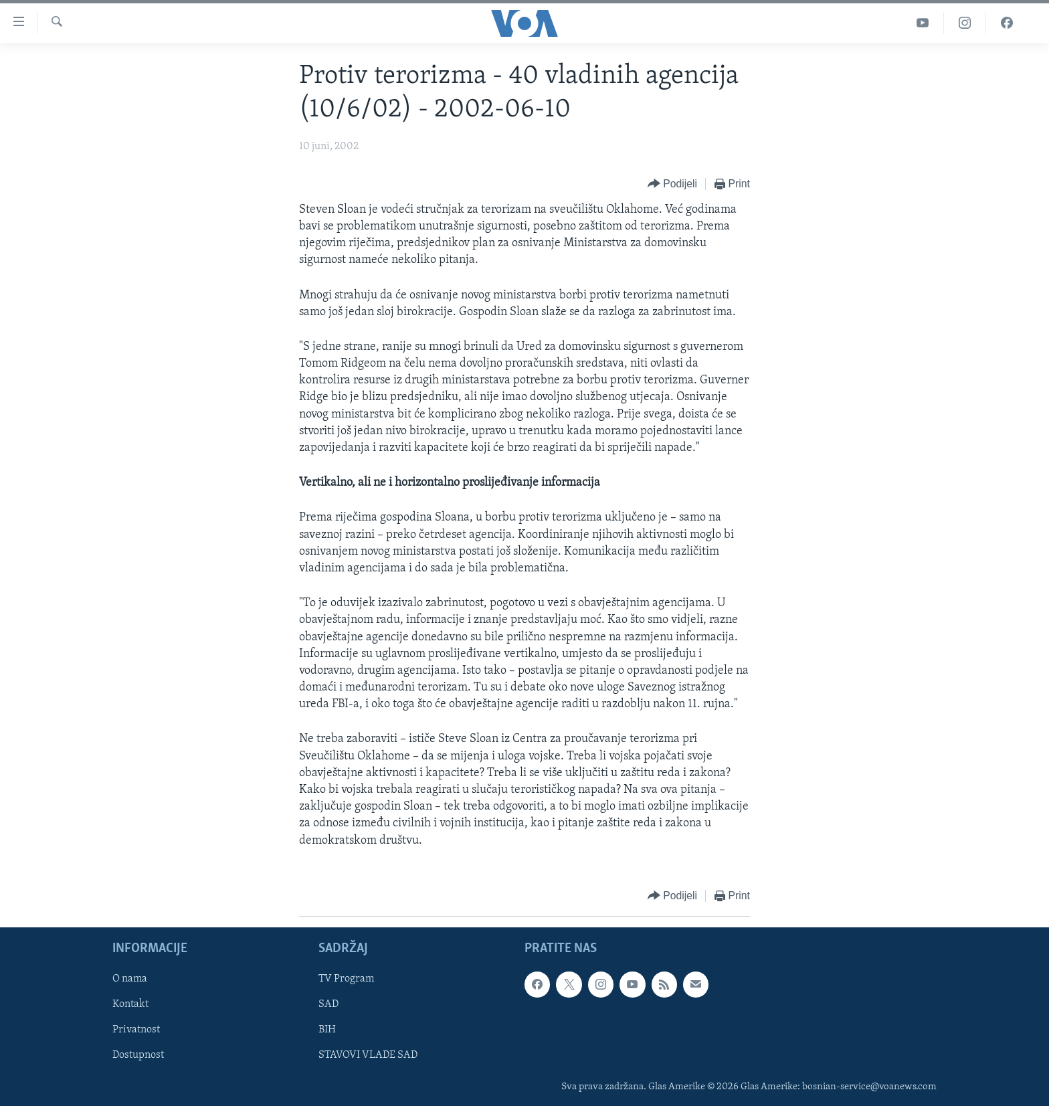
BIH (327, 1029)
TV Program (346, 979)
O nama (129, 979)
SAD (328, 1004)
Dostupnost (138, 1055)
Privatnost (136, 1029)
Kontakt (130, 1004)
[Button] (672, 184)
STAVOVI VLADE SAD (367, 1055)
